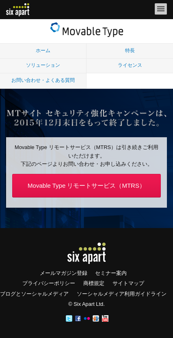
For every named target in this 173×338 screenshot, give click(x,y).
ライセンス (130, 65)
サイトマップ (128, 283)
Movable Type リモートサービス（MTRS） (86, 185)
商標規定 (93, 283)
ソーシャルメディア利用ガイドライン (122, 294)
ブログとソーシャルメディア (34, 294)
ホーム (43, 50)
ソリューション (43, 65)
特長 (130, 50)
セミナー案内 (111, 273)
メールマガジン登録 (63, 273)
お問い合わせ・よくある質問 (43, 80)
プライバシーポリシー (48, 283)
